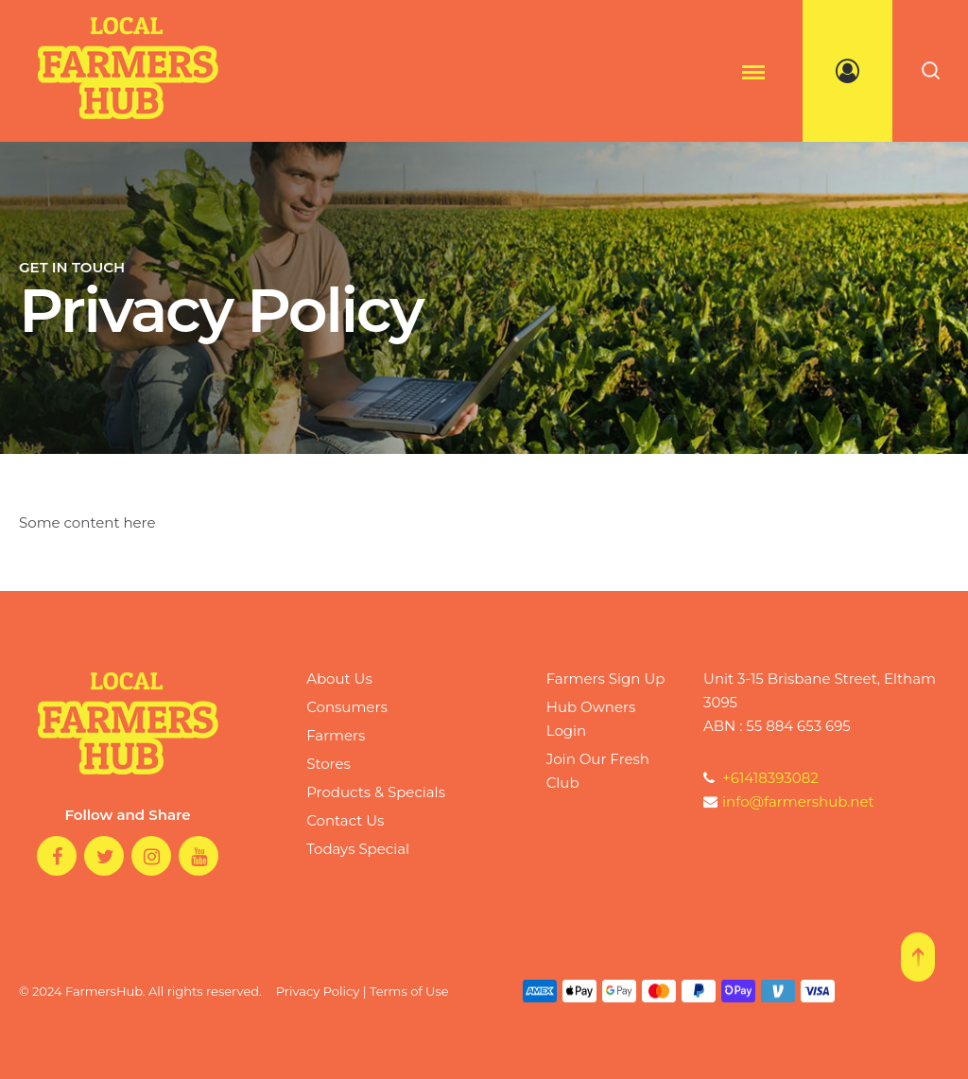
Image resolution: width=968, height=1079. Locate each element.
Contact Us (345, 820)
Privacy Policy (317, 991)
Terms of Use (409, 991)
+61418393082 (761, 778)
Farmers (335, 735)
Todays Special (357, 849)
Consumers (347, 707)
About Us (339, 678)
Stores (328, 764)
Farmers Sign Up (606, 678)
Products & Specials (375, 792)
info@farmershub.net (788, 801)
